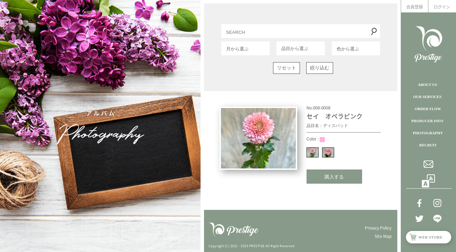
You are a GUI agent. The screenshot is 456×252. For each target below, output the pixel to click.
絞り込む (319, 67)
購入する (334, 177)
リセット (286, 67)
